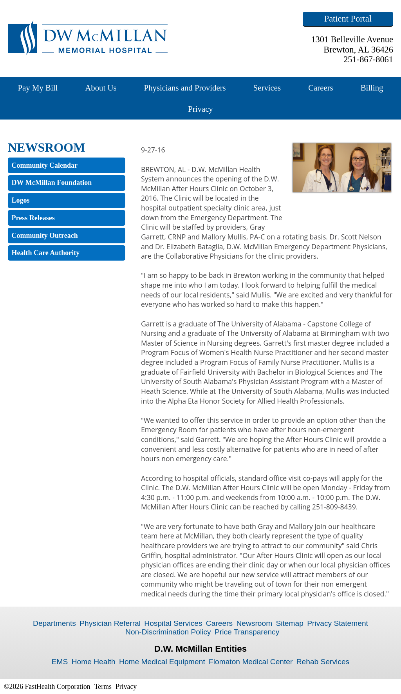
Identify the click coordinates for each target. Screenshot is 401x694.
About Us (100, 87)
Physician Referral (110, 623)
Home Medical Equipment (162, 662)
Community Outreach (45, 235)
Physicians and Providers (185, 87)
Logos (21, 200)
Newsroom (254, 623)
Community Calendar (45, 165)
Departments (54, 623)
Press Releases (33, 218)
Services (267, 87)
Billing (372, 87)
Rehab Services (322, 662)
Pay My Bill (38, 87)
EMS (60, 662)
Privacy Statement (337, 623)
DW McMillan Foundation (52, 183)
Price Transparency (247, 632)
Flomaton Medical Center (251, 662)
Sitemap (289, 623)
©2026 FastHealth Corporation (47, 686)
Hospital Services (173, 623)
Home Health (94, 662)
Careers (320, 87)
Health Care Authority (46, 253)
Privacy (200, 108)
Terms (103, 686)
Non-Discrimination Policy (168, 632)
